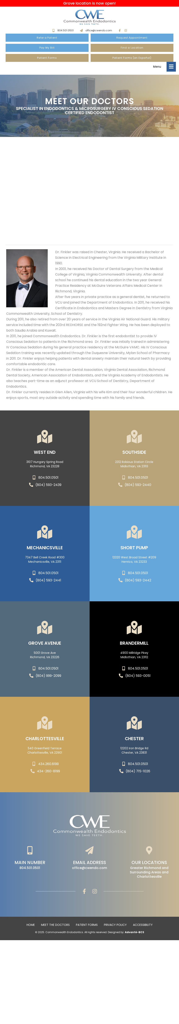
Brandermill (134, 646)
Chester (134, 741)
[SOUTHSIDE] (134, 437)
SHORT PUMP (134, 550)
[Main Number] (30, 851)
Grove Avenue (44, 646)
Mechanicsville (45, 550)
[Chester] (134, 724)
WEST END (45, 455)
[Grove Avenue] (44, 628)
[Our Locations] (149, 851)
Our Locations (149, 863)
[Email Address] (89, 851)
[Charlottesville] (44, 724)
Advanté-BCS (134, 933)
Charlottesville (45, 741)
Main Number (30, 863)
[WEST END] (44, 437)
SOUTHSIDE (134, 455)
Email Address (89, 863)
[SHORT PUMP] (134, 533)
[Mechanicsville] (44, 533)
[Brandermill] (134, 628)
